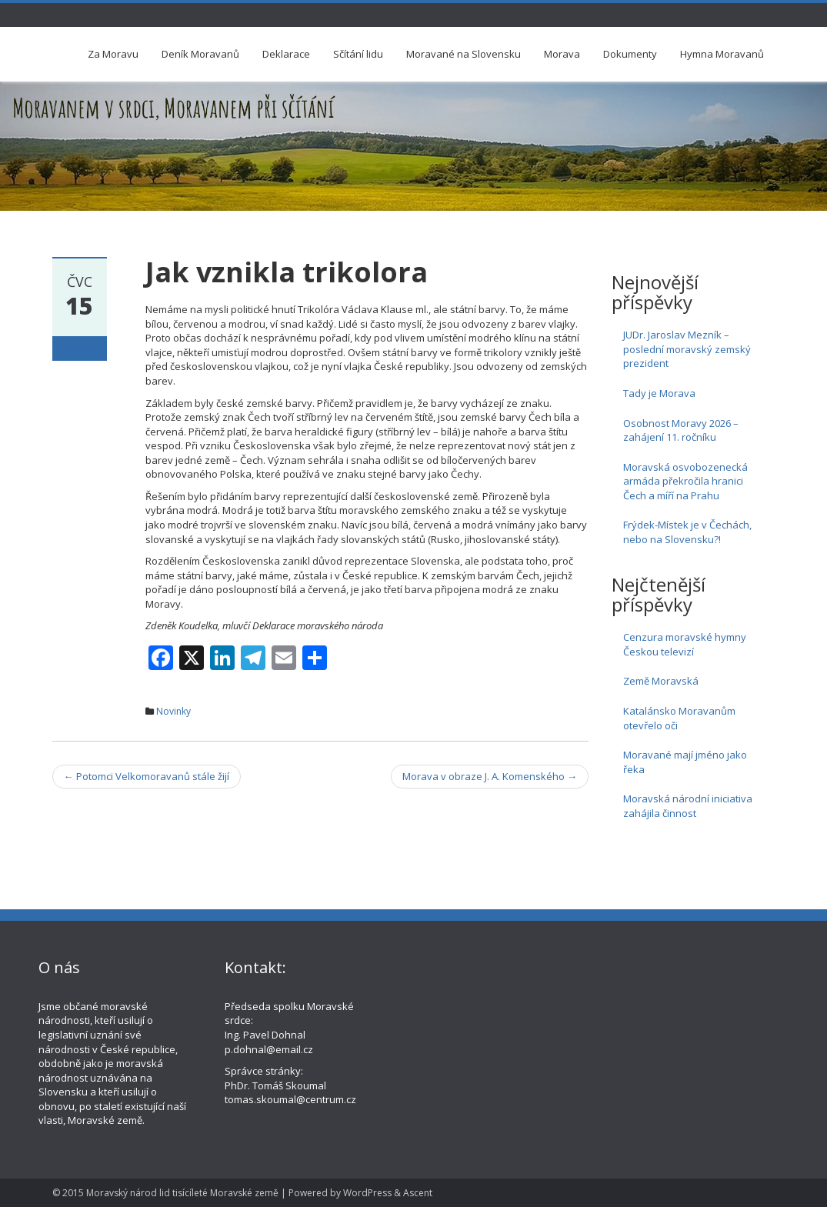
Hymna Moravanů (722, 54)
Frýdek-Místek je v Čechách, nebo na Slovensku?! (687, 532)
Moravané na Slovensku (463, 54)
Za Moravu (113, 54)
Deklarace (286, 54)
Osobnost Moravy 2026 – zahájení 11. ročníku (681, 430)
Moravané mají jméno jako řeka (685, 762)
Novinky (173, 711)
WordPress (367, 1192)
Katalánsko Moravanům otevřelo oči (679, 718)
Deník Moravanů (200, 54)
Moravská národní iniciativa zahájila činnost (687, 806)
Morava (562, 54)
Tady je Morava (659, 393)
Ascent (417, 1192)
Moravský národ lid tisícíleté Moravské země (182, 1192)
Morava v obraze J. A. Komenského (489, 776)
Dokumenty (630, 54)
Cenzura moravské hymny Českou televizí (684, 644)
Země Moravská (661, 681)
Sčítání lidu (358, 54)
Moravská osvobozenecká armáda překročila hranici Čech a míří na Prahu (685, 481)
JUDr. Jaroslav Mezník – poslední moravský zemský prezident (687, 349)
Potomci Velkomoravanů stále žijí (146, 776)
